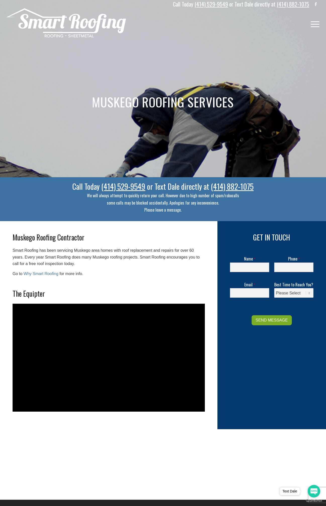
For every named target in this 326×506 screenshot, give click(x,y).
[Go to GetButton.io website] (314, 500)
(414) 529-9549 (211, 4)
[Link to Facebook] (315, 4)
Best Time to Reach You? (293, 284)
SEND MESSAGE (272, 320)
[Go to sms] (314, 491)
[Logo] (66, 22)
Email (249, 284)
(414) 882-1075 (293, 4)
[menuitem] (313, 22)
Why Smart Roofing (41, 274)
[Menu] (313, 22)
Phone (294, 259)
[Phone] (293, 267)
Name (249, 259)
